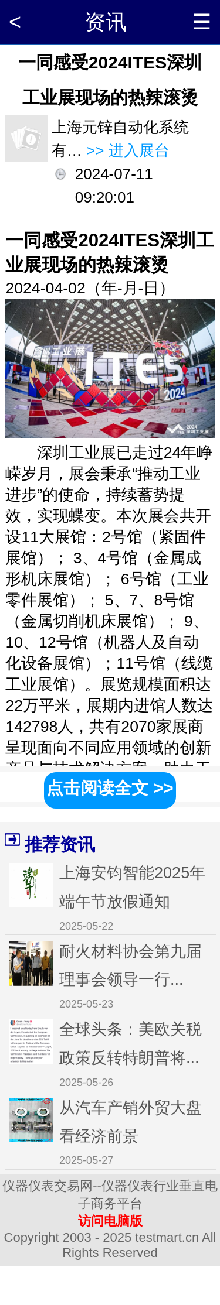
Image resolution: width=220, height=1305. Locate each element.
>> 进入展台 (126, 150)
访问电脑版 (110, 1221)
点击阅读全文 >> (109, 787)
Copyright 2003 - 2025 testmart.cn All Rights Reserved (110, 1245)
